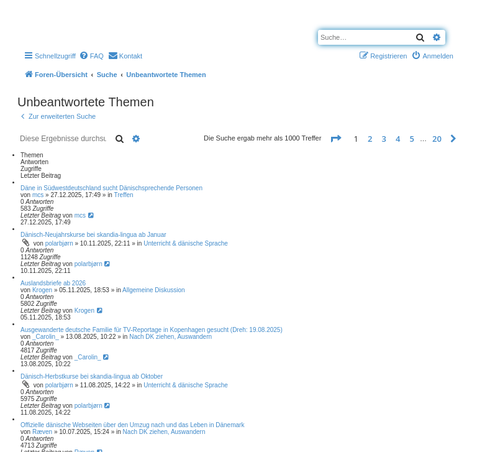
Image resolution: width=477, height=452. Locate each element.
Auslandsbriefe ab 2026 (53, 283)
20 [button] (437, 138)
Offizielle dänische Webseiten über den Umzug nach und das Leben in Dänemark (132, 425)
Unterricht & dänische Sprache (185, 243)
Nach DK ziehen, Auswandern (170, 336)
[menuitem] (91, 56)
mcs (37, 194)
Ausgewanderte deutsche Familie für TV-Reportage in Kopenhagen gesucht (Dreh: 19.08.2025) (151, 329)
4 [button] (398, 138)
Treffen (124, 194)
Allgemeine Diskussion (153, 290)
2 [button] (370, 138)
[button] (335, 138)
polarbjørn (59, 243)
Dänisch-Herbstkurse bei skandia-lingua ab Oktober (91, 376)
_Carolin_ (45, 336)
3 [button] (384, 138)
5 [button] (412, 138)
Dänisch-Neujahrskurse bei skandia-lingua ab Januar (93, 234)
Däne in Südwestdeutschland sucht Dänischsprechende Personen (111, 188)
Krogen (42, 290)
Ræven (42, 431)
